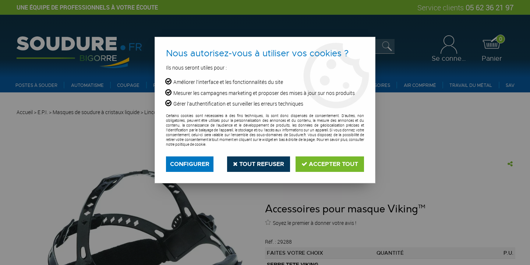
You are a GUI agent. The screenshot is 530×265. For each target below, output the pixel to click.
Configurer (189, 164)
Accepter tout (329, 164)
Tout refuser (258, 164)
